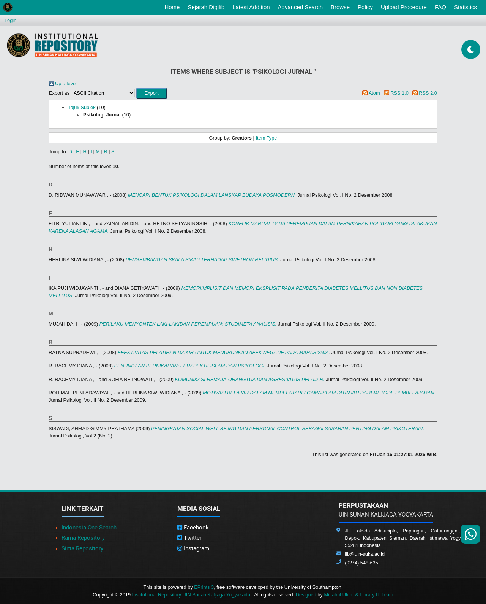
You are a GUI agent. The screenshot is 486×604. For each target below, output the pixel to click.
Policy (365, 7)
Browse (340, 7)
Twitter (189, 537)
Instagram (193, 548)
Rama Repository (83, 537)
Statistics (465, 7)
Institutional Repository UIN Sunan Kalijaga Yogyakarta (192, 595)
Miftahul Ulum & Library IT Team (358, 595)
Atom (374, 93)
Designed (306, 595)
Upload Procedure (404, 7)
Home (173, 6)
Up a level (66, 83)
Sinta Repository (82, 548)
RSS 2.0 (428, 93)
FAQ (440, 7)
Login (10, 20)
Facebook (193, 527)
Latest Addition (251, 7)
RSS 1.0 (399, 93)
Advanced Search (300, 7)
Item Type (266, 138)
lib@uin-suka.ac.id (365, 554)
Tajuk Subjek (82, 107)
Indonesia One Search (89, 527)
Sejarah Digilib (206, 7)
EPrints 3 (204, 587)
